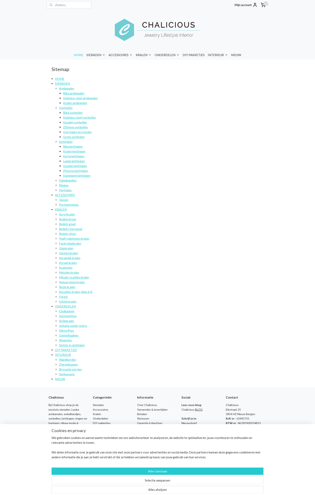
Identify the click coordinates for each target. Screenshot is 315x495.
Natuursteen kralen (72, 282)
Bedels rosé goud (70, 229)
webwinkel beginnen (163, 487)
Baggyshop (100, 445)
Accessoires (100, 409)
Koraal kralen (68, 263)
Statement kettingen (76, 175)
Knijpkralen (66, 321)
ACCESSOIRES (121, 55)
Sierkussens (67, 374)
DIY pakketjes (102, 423)
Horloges (65, 190)
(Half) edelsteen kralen (74, 238)
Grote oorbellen (74, 137)
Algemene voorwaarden (152, 432)
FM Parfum (99, 459)
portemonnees (67, 432)
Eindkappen (66, 311)
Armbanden (66, 88)
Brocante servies (70, 369)
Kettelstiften (68, 316)
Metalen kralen (69, 272)
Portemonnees (69, 204)
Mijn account (245, 4)
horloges (54, 423)
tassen (53, 432)
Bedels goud (67, 224)
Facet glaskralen (70, 243)
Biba (95, 450)
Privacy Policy (145, 436)
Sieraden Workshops (150, 441)
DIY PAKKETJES (194, 55)
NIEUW (236, 55)
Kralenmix (66, 267)
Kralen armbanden (75, 103)
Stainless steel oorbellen (79, 117)
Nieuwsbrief (189, 423)
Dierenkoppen (68, 364)
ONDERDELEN (167, 55)
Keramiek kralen (69, 258)
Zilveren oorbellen (75, 127)
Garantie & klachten (149, 423)
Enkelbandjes (68, 180)
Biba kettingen (73, 146)
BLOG (199, 409)
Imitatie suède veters (73, 326)
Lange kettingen (74, 161)
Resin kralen (67, 287)
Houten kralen (68, 253)
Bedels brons (67, 219)
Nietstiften (66, 330)
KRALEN (143, 55)
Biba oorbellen (73, 112)
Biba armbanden (73, 93)
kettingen (68, 418)
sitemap (142, 487)
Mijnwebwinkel (196, 487)
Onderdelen (100, 418)
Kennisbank (144, 445)
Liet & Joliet (100, 468)
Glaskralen (66, 248)
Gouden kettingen (75, 166)
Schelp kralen (68, 301)
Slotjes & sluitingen (72, 345)
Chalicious (99, 454)
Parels (63, 296)
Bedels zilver (67, 233)
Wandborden (67, 359)
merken (53, 441)
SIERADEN (95, 55)
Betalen (142, 414)
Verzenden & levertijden (152, 409)
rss (149, 487)
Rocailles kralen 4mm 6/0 (75, 292)
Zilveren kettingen (75, 171)
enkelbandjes (72, 414)
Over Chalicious (147, 405)
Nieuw (97, 432)
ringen (79, 418)
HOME (78, 55)
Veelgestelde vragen (150, 427)
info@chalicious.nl (240, 427)
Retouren (143, 418)
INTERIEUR (218, 55)
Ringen (63, 185)
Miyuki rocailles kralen (74, 277)
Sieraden (98, 405)
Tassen (63, 200)
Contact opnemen (237, 436)
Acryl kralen (67, 214)
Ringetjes (65, 340)
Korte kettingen (73, 156)
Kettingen (66, 141)
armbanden (56, 414)
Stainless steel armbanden (80, 98)
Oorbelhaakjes (69, 335)
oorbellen (54, 418)
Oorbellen (66, 108)
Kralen (97, 414)
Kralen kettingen (74, 151)
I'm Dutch (99, 463)
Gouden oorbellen (75, 122)
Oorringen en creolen (77, 132)
